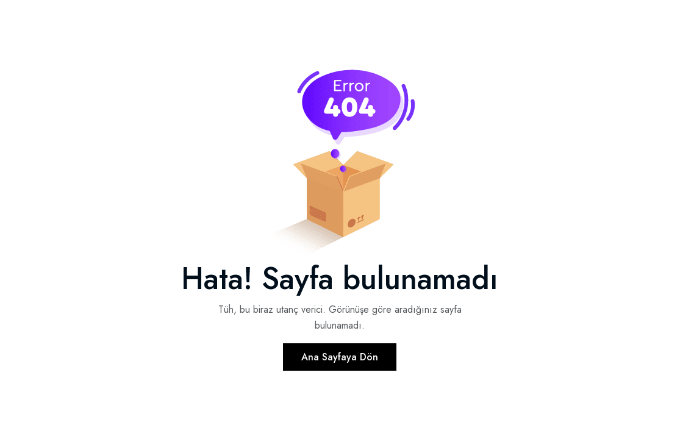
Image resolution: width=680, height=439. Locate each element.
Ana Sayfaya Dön (339, 357)
